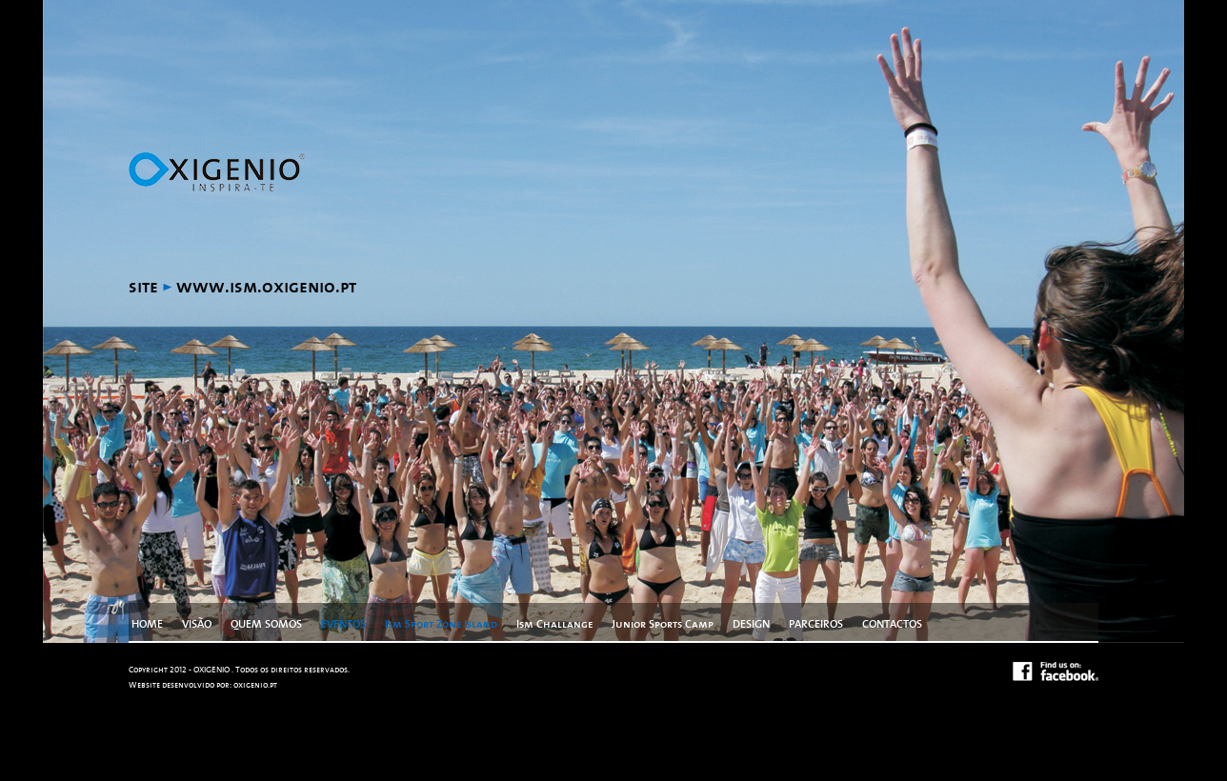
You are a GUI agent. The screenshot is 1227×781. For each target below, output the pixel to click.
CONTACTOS (892, 624)
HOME (147, 624)
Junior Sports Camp (663, 624)
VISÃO (196, 624)
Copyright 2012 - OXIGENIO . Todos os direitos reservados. (239, 670)
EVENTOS (343, 624)
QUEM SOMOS (266, 624)
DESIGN (751, 624)
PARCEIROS (816, 624)
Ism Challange (554, 624)
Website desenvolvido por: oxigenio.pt (203, 685)
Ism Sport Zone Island (441, 624)
